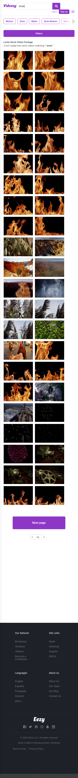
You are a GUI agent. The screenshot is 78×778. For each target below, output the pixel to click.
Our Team (54, 686)
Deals (52, 641)
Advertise (54, 646)
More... (19, 701)
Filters (38, 33)
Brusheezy (21, 641)
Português (20, 691)
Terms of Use (19, 748)
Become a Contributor (21, 658)
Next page (39, 595)
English (19, 681)
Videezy (19, 651)
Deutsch (19, 696)
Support (53, 651)
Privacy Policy (36, 748)
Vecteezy (20, 646)
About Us (54, 681)
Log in (54, 12)
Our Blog (53, 691)
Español (19, 686)
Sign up (64, 12)
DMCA (52, 656)
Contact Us (55, 696)
